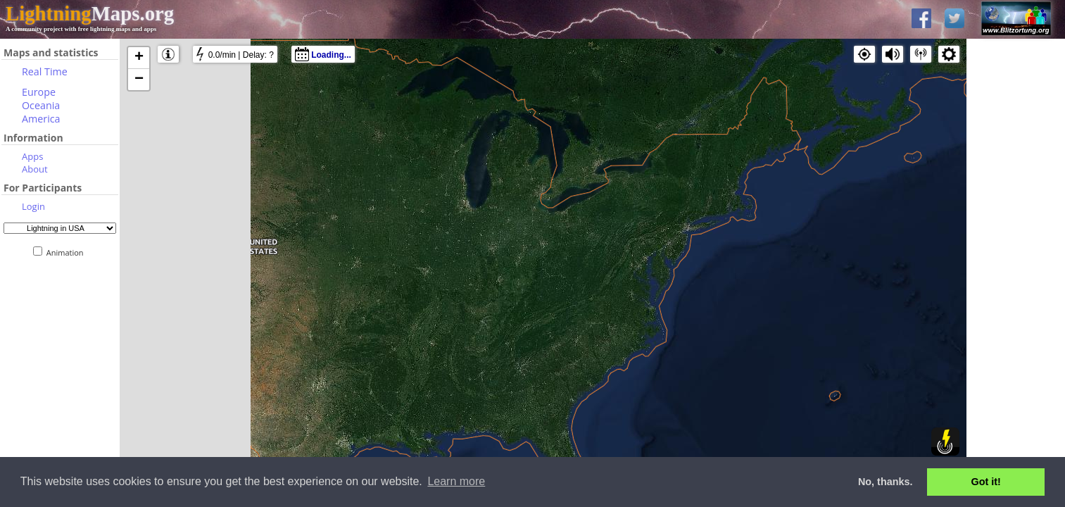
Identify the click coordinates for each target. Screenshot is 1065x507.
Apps (32, 156)
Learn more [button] (456, 481)
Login (33, 206)
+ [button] (139, 57)
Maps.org (90, 13)
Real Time (45, 71)
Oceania (41, 105)
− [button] (139, 79)
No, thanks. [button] (885, 481)
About (35, 169)
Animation (67, 252)
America (41, 118)
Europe (39, 92)
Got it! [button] (986, 481)
